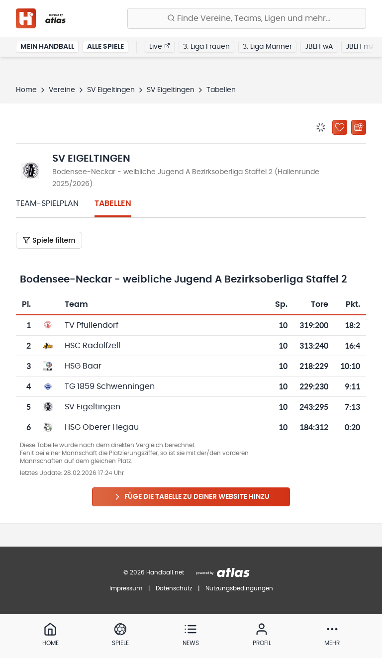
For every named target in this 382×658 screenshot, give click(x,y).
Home (26, 90)
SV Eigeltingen (111, 90)
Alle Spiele (105, 46)
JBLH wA (319, 46)
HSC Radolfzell (92, 346)
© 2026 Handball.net (153, 572)
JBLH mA (360, 46)
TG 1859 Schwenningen (110, 386)
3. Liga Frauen (206, 46)
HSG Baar (83, 366)
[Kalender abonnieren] (358, 127)
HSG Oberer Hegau (102, 427)
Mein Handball (47, 46)
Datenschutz (174, 588)
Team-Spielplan (47, 203)
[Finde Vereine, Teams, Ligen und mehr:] (246, 18)
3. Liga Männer (267, 46)
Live (159, 46)
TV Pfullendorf (91, 325)
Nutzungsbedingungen (239, 588)
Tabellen (113, 203)
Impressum (125, 588)
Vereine (62, 90)
